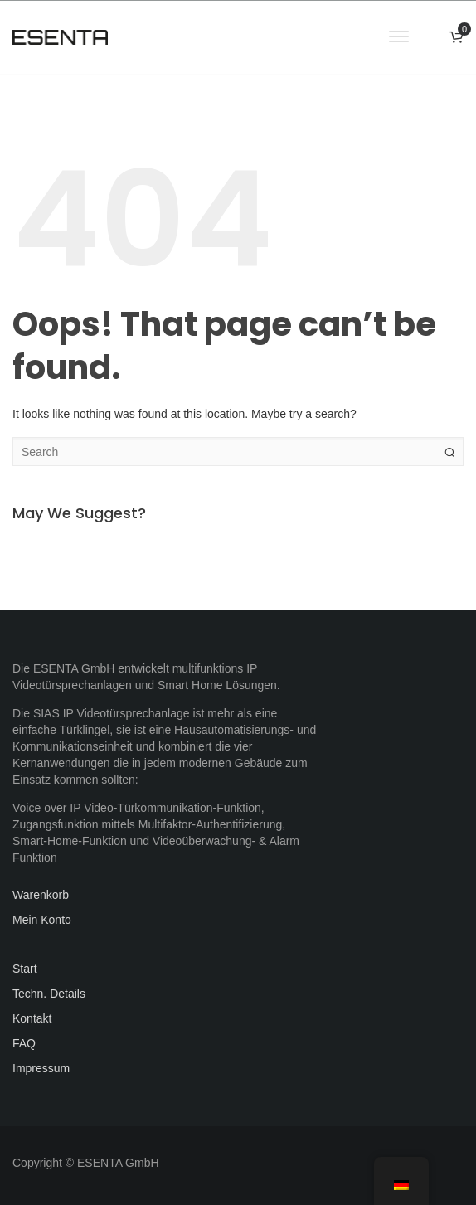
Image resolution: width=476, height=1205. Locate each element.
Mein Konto (41, 919)
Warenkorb (40, 894)
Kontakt (31, 1018)
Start (24, 968)
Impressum (41, 1068)
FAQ (24, 1043)
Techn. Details (48, 993)
